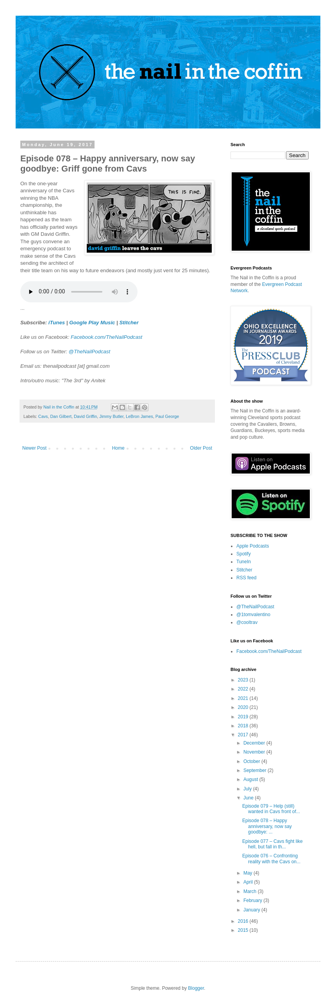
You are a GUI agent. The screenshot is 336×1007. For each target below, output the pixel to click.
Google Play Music (92, 322)
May (248, 873)
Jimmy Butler (111, 416)
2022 (244, 689)
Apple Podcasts (252, 546)
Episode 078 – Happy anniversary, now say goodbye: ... (267, 826)
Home (118, 448)
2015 (244, 930)
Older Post (201, 448)
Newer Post (34, 448)
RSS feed (246, 577)
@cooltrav (246, 622)
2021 (244, 698)
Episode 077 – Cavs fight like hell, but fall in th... (272, 844)
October (252, 761)
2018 (244, 726)
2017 (244, 735)
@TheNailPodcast (89, 351)
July (248, 789)
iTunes (56, 322)
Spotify (243, 554)
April (248, 882)
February (253, 900)
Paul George (167, 416)
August (251, 779)
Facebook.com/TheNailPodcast (106, 337)
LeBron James (139, 416)
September (255, 770)
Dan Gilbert (60, 416)
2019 (244, 717)
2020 (244, 707)
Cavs (43, 416)
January (252, 910)
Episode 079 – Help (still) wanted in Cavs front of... (271, 808)
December (254, 743)
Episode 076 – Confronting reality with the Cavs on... (271, 858)
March (250, 891)
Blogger (196, 988)
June (249, 798)
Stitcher (128, 322)
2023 (244, 680)
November (254, 752)
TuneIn (243, 561)
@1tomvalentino (253, 614)
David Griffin (85, 416)
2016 (244, 921)
